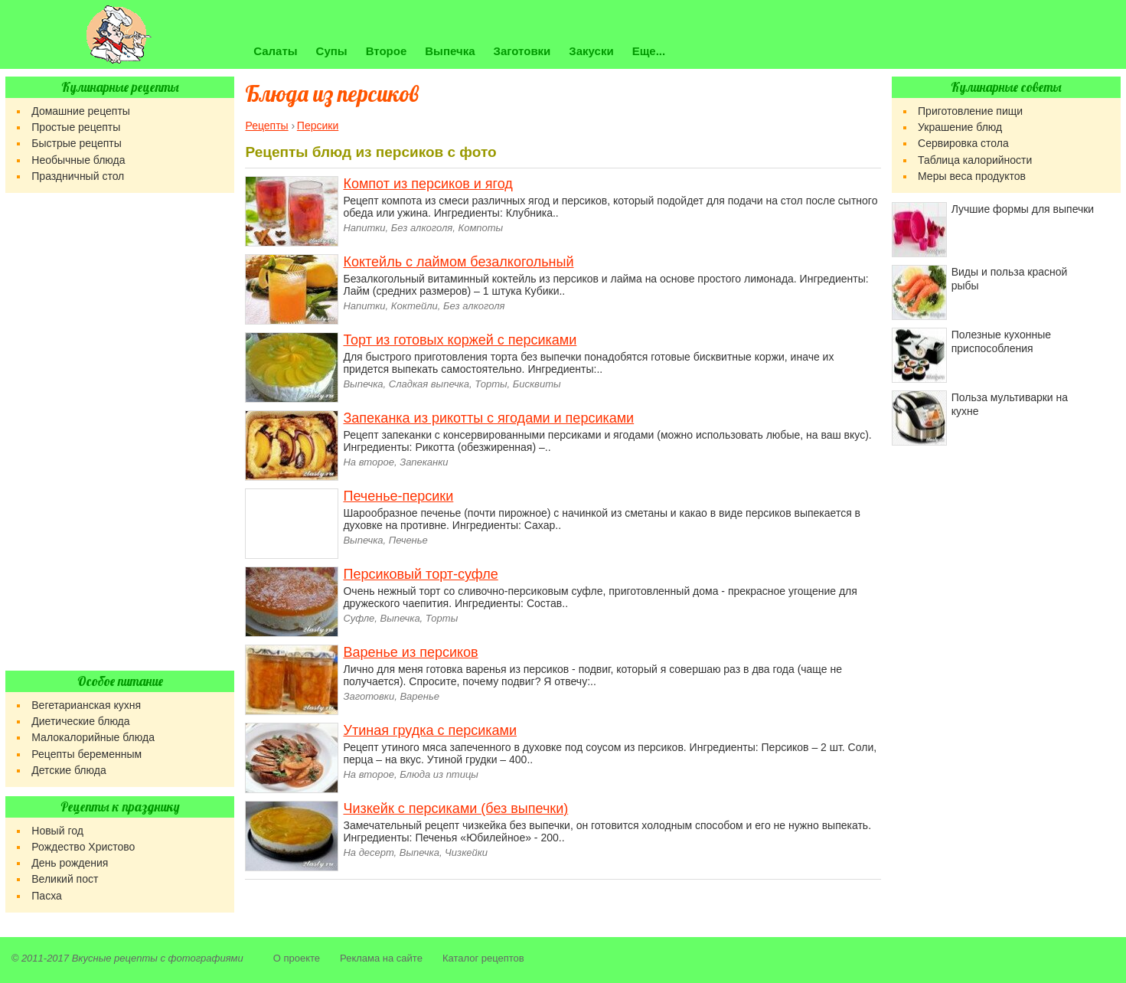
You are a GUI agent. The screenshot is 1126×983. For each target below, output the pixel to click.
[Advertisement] (119, 431)
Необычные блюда (78, 160)
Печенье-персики (398, 496)
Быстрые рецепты (76, 143)
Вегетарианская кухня (86, 705)
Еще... (649, 50)
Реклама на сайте (381, 958)
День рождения (69, 863)
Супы (332, 50)
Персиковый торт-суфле (420, 574)
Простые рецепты (75, 127)
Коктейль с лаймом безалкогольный (458, 261)
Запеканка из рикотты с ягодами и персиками (488, 418)
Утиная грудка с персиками (430, 730)
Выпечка (450, 50)
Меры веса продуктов (972, 176)
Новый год (57, 831)
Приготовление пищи (970, 111)
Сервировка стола (963, 143)
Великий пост (64, 879)
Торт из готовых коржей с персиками (459, 340)
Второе (386, 50)
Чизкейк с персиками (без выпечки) (455, 808)
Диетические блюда (80, 721)
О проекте (296, 958)
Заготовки (522, 50)
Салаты (275, 50)
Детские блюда (68, 770)
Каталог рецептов (483, 958)
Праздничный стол (77, 176)
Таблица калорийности (975, 160)
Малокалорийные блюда (93, 737)
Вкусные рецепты (115, 958)
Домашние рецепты (80, 111)
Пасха (46, 896)
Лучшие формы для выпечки (1022, 209)
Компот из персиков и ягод (427, 183)
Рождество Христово (83, 847)
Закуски (591, 50)
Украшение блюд (960, 127)
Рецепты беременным (86, 754)
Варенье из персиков (410, 652)
